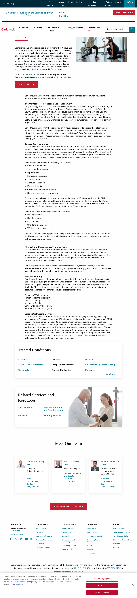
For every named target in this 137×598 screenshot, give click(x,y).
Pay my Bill (40, 532)
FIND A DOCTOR (26, 84)
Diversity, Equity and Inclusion (95, 541)
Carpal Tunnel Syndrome (30, 364)
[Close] (133, 585)
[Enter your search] (120, 29)
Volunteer (91, 553)
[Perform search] (132, 29)
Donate (90, 549)
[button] (111, 374)
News (89, 546)
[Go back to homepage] (8, 29)
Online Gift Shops (43, 547)
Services (38, 27)
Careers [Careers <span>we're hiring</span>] (94, 29)
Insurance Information (44, 536)
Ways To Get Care (124, 12)
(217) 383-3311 (21, 529)
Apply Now (117, 547)
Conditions (24, 27)
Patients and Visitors (53, 29)
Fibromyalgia (24, 370)
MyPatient (67, 549)
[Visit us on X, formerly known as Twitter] (15, 540)
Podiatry (22, 415)
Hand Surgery (25, 407)
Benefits (116, 544)
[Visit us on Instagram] (32, 540)
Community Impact (94, 536)
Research (65, 536)
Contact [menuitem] (118, 2)
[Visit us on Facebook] (11, 540)
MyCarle (40, 544)
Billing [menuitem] (79, 2)
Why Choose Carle (120, 536)
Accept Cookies (102, 592)
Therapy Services (53, 415)
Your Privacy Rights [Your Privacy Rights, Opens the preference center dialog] (102, 578)
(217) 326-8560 (82, 568)
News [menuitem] (70, 2)
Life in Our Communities (122, 540)
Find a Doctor (41, 528)
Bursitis (89, 359)
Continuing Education (70, 546)
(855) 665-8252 (112, 568)
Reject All (102, 585)
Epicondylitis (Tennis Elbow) (100, 364)
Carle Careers (118, 528)
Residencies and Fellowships (68, 541)
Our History (92, 532)
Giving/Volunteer (74, 27)
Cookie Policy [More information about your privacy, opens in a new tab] (15, 584)
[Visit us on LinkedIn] (21, 540)
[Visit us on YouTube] (26, 540)
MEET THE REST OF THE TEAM (68, 506)
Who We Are (92, 528)
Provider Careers (68, 532)
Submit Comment (17, 534)
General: (12, 4)
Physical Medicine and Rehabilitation (53, 409)
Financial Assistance (44, 540)
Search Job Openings (121, 532)
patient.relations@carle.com (68, 571)
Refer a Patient (68, 528)
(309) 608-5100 (28, 74)
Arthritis (22, 359)
